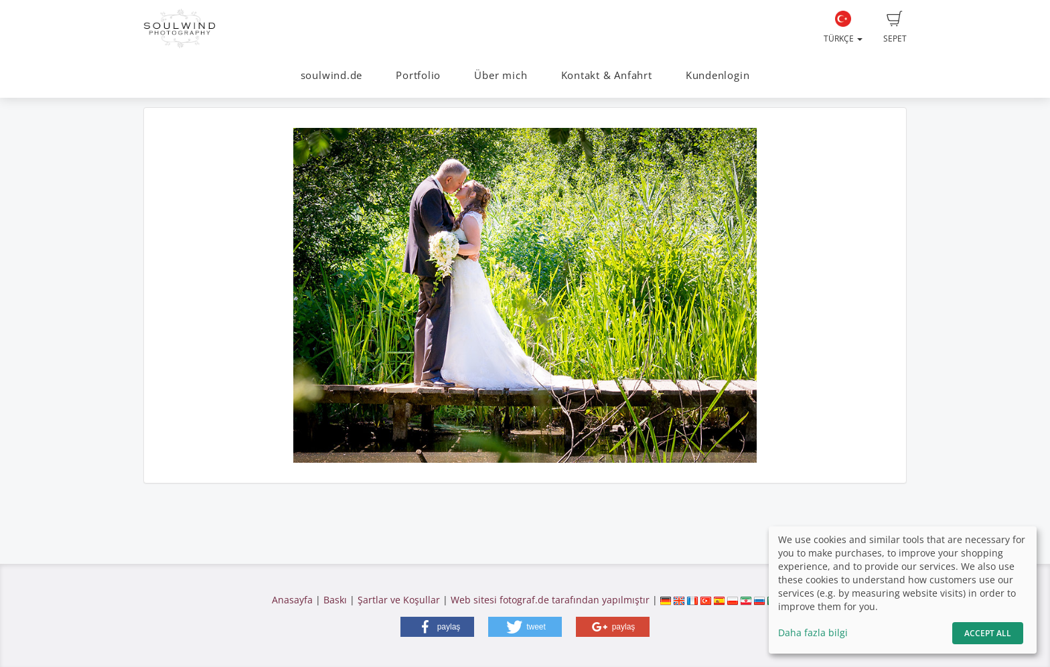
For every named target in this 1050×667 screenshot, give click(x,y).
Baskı (335, 599)
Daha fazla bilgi (813, 632)
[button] (437, 627)
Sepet (895, 27)
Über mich (500, 75)
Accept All (987, 633)
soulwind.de (331, 75)
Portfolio (418, 75)
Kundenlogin (717, 75)
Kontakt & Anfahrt (606, 75)
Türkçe (843, 27)
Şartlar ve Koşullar (399, 599)
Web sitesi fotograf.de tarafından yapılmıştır (550, 599)
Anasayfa (292, 599)
